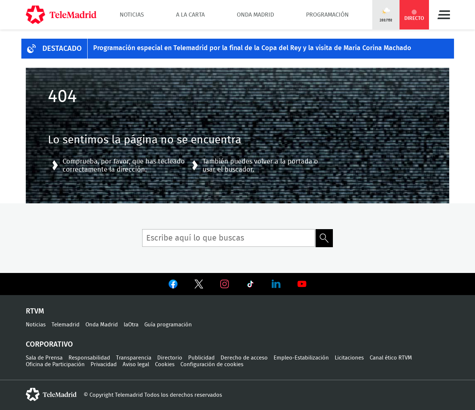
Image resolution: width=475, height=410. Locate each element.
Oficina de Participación (55, 364)
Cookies (165, 364)
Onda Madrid (255, 15)
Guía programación (168, 324)
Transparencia (133, 358)
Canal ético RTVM (391, 358)
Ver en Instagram (224, 284)
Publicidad (201, 358)
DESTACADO (62, 48)
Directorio (169, 358)
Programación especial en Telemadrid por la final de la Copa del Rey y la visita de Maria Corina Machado (252, 48)
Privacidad (104, 364)
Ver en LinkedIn (276, 284)
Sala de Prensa (44, 358)
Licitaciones (349, 358)
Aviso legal (136, 364)
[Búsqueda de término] (228, 238)
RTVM (35, 311)
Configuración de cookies (211, 364)
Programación (327, 15)
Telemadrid (66, 324)
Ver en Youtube (302, 284)
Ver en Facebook (173, 285)
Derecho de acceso (244, 358)
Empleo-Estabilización (301, 358)
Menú (443, 14)
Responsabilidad (89, 358)
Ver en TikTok (250, 285)
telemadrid (51, 395)
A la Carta (190, 15)
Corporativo (49, 344)
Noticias (132, 15)
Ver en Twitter (198, 285)
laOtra (131, 324)
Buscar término (324, 238)
